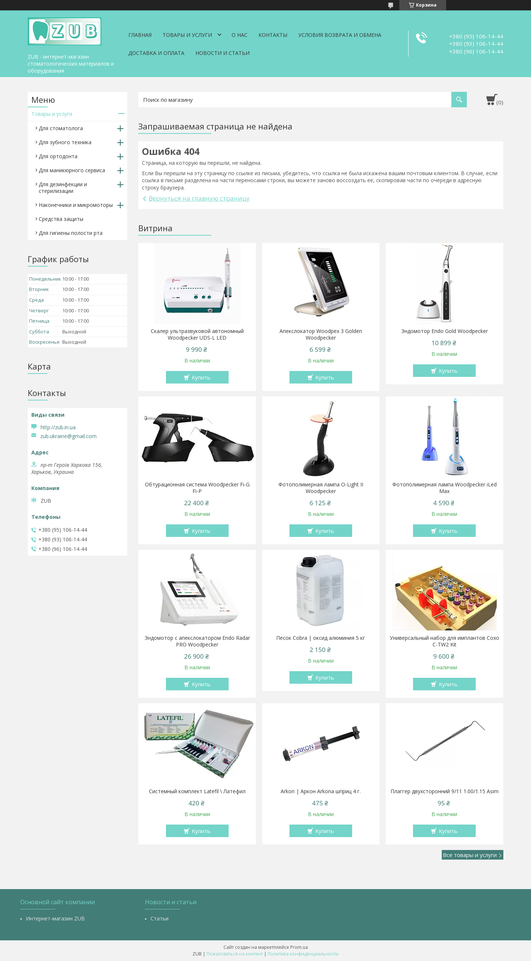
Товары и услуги (187, 34)
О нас (239, 34)
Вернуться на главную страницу (199, 198)
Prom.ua (299, 947)
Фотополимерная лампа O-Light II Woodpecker (320, 488)
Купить (201, 377)
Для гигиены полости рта (71, 232)
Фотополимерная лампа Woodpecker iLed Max (444, 488)
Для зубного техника (65, 142)
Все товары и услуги (470, 854)
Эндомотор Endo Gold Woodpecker (444, 331)
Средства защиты (61, 218)
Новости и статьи (222, 52)
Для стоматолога (61, 128)
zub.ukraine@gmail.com (68, 436)
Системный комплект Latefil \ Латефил (197, 791)
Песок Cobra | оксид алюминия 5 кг (320, 638)
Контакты (272, 34)
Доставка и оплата (156, 52)
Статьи (159, 918)
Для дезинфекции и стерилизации (63, 187)
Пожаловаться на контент (234, 954)
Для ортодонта (58, 156)
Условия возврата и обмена (339, 34)
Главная (140, 34)
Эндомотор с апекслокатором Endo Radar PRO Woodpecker (197, 641)
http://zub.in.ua (58, 427)
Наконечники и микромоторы (76, 204)
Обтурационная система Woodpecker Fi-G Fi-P (197, 488)
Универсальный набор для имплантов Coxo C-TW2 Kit (444, 641)
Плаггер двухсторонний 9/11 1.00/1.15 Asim (445, 791)
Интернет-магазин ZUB (55, 918)
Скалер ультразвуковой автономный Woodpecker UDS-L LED (197, 334)
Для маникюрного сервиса (72, 170)
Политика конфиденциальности (303, 954)
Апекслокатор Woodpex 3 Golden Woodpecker (321, 334)
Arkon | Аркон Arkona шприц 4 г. (321, 791)
